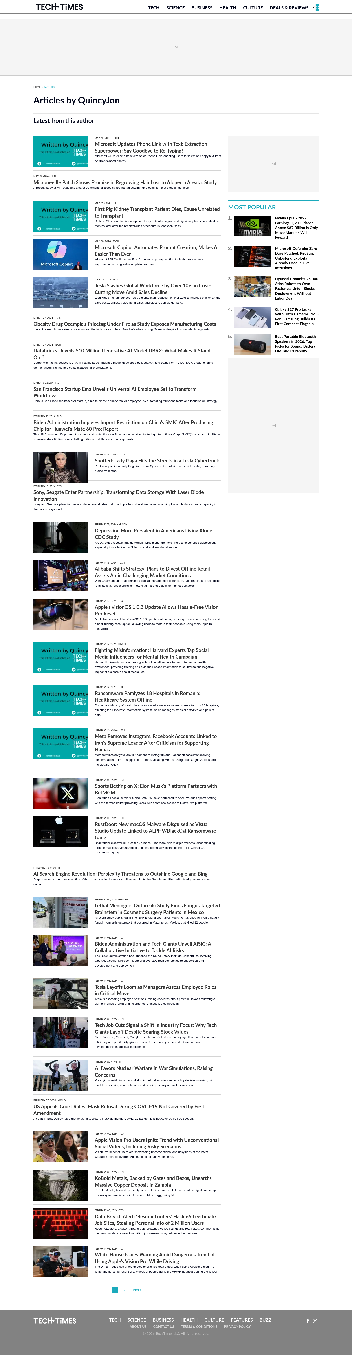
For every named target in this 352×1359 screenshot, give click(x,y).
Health (227, 10)
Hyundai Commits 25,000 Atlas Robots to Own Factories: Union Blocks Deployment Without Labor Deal (296, 293)
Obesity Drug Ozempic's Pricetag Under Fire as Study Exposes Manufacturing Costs (124, 328)
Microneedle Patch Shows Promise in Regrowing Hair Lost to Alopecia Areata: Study (125, 186)
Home (36, 91)
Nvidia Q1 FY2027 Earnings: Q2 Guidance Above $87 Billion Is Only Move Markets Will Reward (296, 232)
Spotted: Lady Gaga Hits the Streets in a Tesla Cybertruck (157, 465)
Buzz (265, 1324)
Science (175, 10)
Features (242, 1324)
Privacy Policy (237, 1330)
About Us (138, 1330)
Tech (154, 10)
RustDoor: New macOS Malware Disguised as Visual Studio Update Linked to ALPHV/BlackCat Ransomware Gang (155, 835)
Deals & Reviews (289, 10)
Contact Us (163, 1330)
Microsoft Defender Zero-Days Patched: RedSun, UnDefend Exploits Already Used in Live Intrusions (297, 262)
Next (137, 1294)
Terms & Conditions (199, 1330)
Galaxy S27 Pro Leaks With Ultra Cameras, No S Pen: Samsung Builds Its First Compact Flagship (297, 320)
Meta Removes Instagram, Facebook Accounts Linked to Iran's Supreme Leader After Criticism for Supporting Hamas (156, 747)
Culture (253, 10)
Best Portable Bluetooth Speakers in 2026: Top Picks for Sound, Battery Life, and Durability (295, 348)
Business (202, 10)
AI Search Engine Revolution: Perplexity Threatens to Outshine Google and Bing (120, 878)
